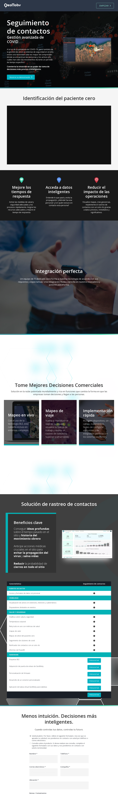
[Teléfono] (74, 759)
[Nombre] (43, 759)
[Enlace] (12, 5)
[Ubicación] (59, 786)
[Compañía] (74, 772)
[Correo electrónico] (43, 772)
